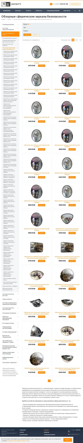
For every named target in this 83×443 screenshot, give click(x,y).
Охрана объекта (7, 299)
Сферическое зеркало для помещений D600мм (10, 74)
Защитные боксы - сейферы (10, 286)
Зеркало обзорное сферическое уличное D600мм (9, 171)
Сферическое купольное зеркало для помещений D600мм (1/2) (9, 135)
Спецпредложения (53, 10)
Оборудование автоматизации (7, 327)
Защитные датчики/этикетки (8, 45)
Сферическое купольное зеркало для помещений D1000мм (9, 166)
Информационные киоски (8, 358)
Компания (7, 10)
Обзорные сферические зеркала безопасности (9, 48)
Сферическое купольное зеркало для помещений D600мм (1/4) (9, 140)
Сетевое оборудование (10, 332)
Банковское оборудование (7, 336)
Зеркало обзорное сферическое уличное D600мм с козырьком (9, 176)
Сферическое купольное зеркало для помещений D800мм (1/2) (9, 156)
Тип (24, 27)
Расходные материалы (9, 313)
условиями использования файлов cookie (18, 440)
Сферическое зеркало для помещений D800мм (10, 85)
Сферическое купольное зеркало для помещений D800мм (9, 145)
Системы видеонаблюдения (8, 28)
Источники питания (8, 323)
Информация (24, 434)
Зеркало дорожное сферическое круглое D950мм (9, 227)
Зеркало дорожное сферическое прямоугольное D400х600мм (8, 248)
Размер (25, 30)
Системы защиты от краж (9, 34)
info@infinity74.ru (75, 434)
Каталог (18, 10)
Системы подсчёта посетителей (8, 308)
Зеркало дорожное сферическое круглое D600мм (9, 207)
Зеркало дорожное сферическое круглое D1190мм (9, 237)
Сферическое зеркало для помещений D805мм (10, 88)
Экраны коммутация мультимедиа (8, 353)
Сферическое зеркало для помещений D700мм (10, 81)
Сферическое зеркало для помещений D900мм (10, 92)
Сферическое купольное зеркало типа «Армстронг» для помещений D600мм (9, 129)
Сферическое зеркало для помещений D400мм (10, 59)
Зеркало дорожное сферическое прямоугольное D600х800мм (8, 254)
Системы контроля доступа (8, 294)
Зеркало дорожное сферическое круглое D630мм (9, 201)
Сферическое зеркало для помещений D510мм (10, 70)
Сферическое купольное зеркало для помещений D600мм (9, 118)
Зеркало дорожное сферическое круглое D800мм (9, 217)
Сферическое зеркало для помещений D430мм (10, 63)
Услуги (29, 10)
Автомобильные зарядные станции (8, 341)
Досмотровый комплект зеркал (9, 279)
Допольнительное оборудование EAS (7, 289)
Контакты (67, 10)
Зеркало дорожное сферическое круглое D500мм (9, 196)
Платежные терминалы (10, 362)
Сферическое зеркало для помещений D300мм (10, 52)
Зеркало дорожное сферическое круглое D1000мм (9, 232)
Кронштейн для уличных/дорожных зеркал (10, 283)
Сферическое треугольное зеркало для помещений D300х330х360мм (10, 100)
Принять (67, 439)
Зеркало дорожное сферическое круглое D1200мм (9, 242)
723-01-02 (60, 4)
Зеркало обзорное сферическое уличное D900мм (9, 186)
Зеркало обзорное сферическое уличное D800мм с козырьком (9, 181)
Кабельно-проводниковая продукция (7, 318)
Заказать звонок (75, 4)
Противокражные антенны (10, 38)
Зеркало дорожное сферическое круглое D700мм (9, 212)
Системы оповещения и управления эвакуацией (10, 303)
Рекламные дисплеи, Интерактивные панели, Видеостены (10, 347)
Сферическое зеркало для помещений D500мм (10, 66)
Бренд (25, 24)
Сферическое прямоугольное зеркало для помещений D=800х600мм (9, 112)
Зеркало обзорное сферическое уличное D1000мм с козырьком (9, 191)
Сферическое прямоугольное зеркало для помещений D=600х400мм (9, 106)
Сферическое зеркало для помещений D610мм (10, 77)
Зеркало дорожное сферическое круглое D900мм (9, 222)
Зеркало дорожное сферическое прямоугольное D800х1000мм (8, 267)
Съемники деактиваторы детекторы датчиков (9, 41)
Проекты (39, 10)
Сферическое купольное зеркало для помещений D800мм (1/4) (9, 161)
